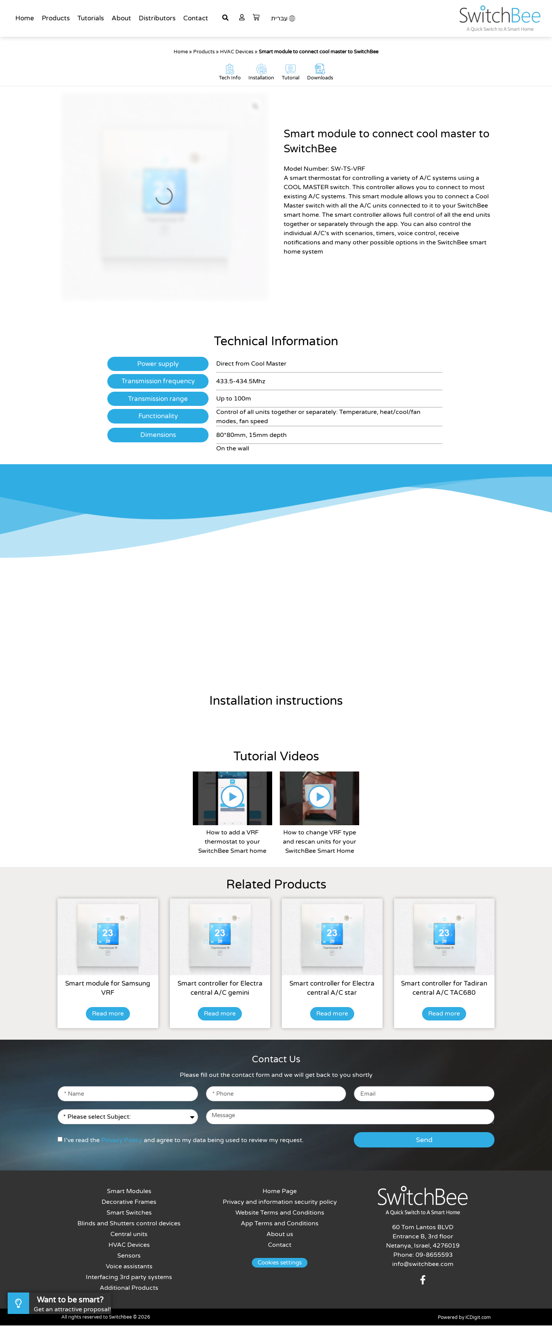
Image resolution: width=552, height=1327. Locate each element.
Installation (261, 79)
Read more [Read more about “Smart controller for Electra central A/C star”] (332, 1015)
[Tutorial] (290, 70)
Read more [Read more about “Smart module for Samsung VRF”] (108, 1015)
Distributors (157, 18)
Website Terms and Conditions (279, 1214)
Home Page (280, 1193)
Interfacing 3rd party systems (129, 1278)
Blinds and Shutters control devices (129, 1225)
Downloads (320, 79)
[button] (225, 17)
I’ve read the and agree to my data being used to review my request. (184, 1142)
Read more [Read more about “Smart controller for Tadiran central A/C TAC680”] (444, 1015)
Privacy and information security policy (280, 1203)
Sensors (129, 1257)
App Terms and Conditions (280, 1225)
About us (279, 1236)
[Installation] (261, 70)
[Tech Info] (230, 70)
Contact (195, 18)
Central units (129, 1236)
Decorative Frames (129, 1203)
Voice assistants (129, 1268)
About (121, 18)
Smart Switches (129, 1214)
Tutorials (90, 18)
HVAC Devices (236, 52)
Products (56, 18)
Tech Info (230, 79)
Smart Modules (129, 1193)
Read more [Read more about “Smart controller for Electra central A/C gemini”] (220, 1015)
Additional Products (129, 1289)
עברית (279, 18)
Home (24, 18)
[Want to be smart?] (18, 1303)
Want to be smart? (70, 1300)
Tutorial (290, 79)
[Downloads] (320, 70)
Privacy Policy (121, 1142)
